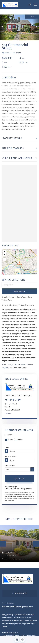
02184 (5, 368)
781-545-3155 (13, 399)
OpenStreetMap (27, 273)
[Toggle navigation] (35, 5)
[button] (3, 27)
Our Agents (8, 413)
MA (16, 365)
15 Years (19, 440)
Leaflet (18, 273)
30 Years (9, 440)
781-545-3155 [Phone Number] (20, 593)
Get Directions (19, 291)
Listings (10, 365)
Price (7, 447)
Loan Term (9, 435)
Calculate (19, 478)
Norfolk (22, 365)
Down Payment (10, 456)
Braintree (30, 365)
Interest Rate (10, 465)
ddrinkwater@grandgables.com (17, 606)
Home (4, 365)
